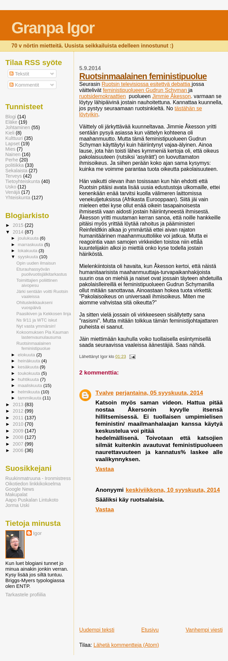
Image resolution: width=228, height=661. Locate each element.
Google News (19, 489)
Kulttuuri (14, 138)
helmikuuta (29, 391)
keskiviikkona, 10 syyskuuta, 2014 (173, 489)
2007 (19, 444)
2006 (19, 450)
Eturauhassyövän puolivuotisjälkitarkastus (42, 272)
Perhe (11, 159)
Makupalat (16, 494)
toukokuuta (30, 373)
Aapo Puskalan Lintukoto (31, 500)
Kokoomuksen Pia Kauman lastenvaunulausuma (43, 335)
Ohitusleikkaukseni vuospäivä (35, 305)
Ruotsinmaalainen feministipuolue (143, 76)
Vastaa (105, 468)
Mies (10, 149)
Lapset (12, 143)
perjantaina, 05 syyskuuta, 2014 (159, 392)
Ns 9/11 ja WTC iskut (37, 320)
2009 (19, 430)
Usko (10, 186)
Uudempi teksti (97, 630)
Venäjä (12, 192)
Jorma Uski (17, 505)
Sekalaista (16, 170)
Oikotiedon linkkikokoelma (33, 483)
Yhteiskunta (17, 197)
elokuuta (27, 354)
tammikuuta (30, 397)
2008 (19, 437)
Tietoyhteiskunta (22, 181)
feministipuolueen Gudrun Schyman (145, 90)
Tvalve (105, 392)
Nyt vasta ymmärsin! (36, 326)
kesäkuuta (29, 366)
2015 (19, 225)
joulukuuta (29, 238)
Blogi (10, 116)
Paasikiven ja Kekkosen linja (44, 313)
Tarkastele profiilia (25, 594)
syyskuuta (29, 256)
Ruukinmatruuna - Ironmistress (38, 478)
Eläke (11, 122)
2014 (19, 232)
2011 (19, 417)
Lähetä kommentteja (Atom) (126, 645)
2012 (19, 411)
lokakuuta (28, 250)
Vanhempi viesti (204, 630)
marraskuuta (31, 244)
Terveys (13, 176)
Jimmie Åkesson (171, 96)
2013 (19, 404)
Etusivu (150, 630)
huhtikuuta (29, 379)
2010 (19, 424)
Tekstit (19, 74)
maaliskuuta (31, 385)
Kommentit (24, 85)
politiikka (14, 165)
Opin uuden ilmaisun (36, 263)
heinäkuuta (30, 360)
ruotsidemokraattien (102, 96)
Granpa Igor (52, 28)
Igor (37, 533)
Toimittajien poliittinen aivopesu (37, 283)
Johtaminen (17, 127)
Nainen (13, 154)
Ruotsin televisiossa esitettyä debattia (147, 84)
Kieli (10, 133)
